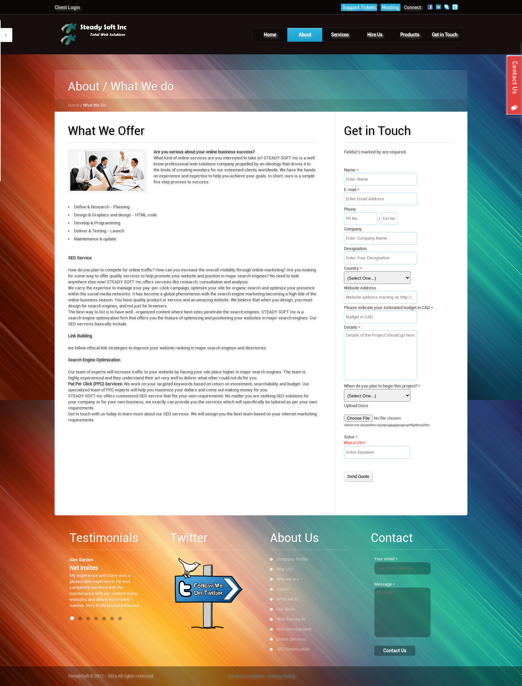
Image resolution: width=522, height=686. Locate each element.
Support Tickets (359, 7)
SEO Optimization (293, 649)
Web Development (294, 629)
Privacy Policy (281, 675)
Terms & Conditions (245, 675)
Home (73, 105)
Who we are (288, 579)
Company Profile (292, 559)
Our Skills (286, 609)
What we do (288, 599)
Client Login (67, 7)
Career (283, 589)
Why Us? (285, 569)
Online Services (292, 639)
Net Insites (84, 567)
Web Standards (291, 619)
